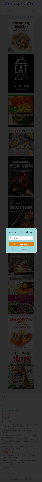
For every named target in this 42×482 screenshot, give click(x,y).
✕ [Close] (35, 230)
